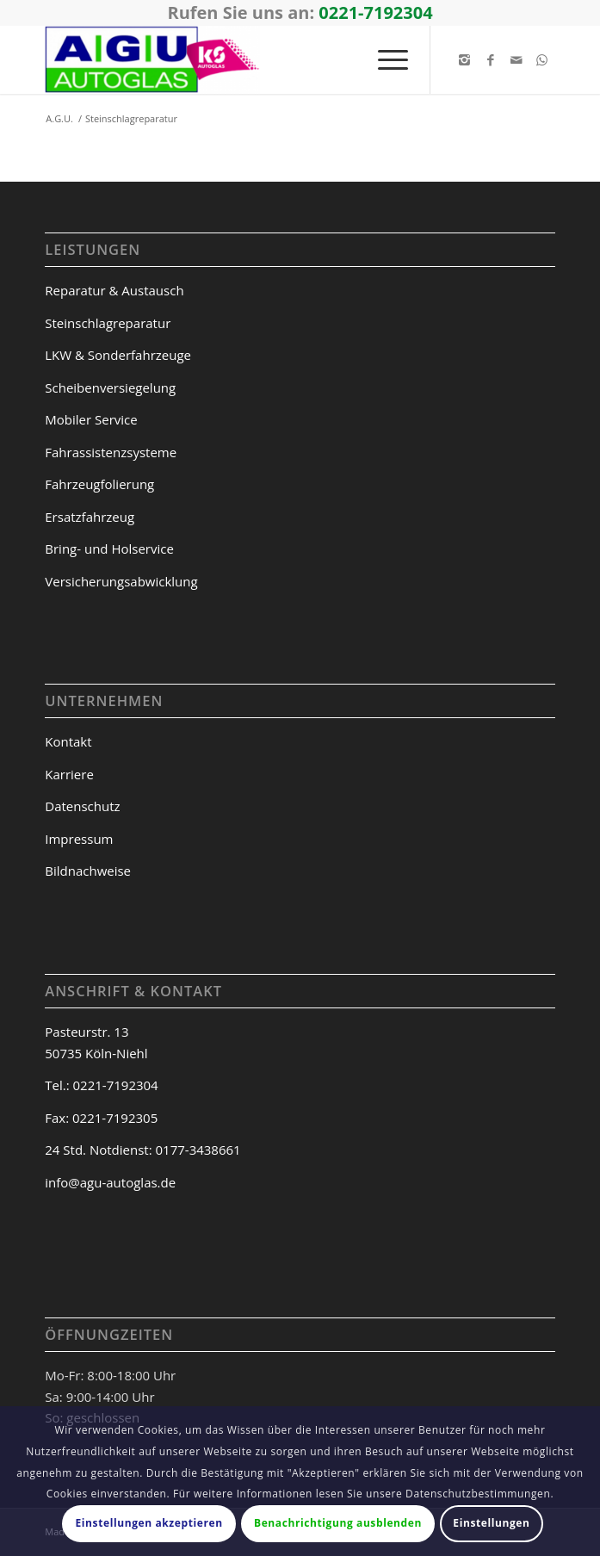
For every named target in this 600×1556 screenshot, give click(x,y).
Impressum (79, 838)
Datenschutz (82, 806)
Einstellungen (491, 1523)
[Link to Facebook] (491, 59)
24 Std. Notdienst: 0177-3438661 (142, 1149)
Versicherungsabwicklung (121, 581)
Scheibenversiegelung (110, 387)
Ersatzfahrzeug (89, 516)
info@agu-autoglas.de (110, 1182)
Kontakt (68, 741)
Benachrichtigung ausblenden (338, 1523)
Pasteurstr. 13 (86, 1031)
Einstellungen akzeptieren (149, 1523)
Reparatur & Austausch (114, 290)
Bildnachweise (88, 870)
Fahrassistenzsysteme (110, 452)
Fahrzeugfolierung (99, 484)
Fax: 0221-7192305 (101, 1117)
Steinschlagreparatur (107, 323)
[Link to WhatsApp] (542, 59)
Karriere (69, 774)
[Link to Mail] (516, 59)
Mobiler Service (91, 419)
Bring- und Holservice (109, 548)
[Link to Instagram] (465, 59)
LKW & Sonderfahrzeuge (118, 354)
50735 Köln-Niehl (96, 1053)
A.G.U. (59, 118)
